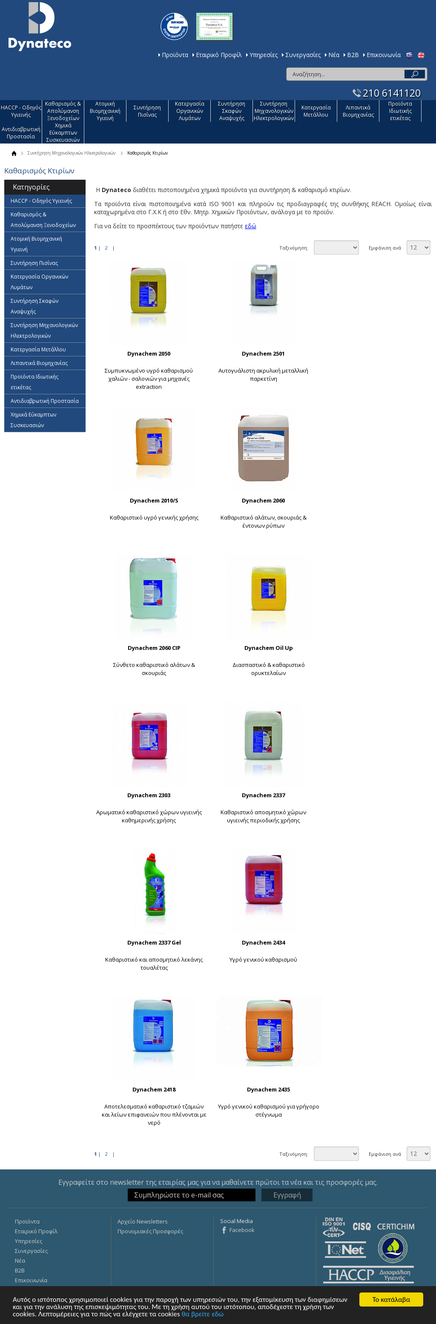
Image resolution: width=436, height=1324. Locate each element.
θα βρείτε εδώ (202, 1314)
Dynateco (40, 26)
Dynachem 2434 (263, 942)
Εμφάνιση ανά (385, 247)
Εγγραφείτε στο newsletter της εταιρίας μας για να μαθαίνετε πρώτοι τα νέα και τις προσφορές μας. (218, 1182)
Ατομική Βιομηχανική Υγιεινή (105, 111)
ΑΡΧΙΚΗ (14, 153)
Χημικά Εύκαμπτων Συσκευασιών (63, 133)
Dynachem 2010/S (154, 500)
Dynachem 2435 (268, 1089)
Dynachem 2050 (148, 353)
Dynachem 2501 (263, 353)
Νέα (333, 55)
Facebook (242, 1230)
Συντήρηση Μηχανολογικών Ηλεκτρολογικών (274, 111)
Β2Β (353, 55)
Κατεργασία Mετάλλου (316, 111)
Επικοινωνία (384, 55)
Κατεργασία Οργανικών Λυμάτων (189, 111)
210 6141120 (392, 93)
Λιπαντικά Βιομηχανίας (358, 111)
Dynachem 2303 (148, 795)
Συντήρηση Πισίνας (147, 111)
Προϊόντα (175, 55)
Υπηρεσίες (264, 55)
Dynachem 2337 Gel (154, 942)
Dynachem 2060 (263, 500)
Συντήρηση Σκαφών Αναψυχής (231, 111)
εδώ (250, 226)
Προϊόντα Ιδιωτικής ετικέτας (400, 111)
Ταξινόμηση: (293, 247)
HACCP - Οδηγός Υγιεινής (21, 111)
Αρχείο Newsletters (143, 1221)
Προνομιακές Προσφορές (150, 1231)
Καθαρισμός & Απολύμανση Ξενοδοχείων (63, 111)
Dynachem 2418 (153, 1089)
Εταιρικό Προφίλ (219, 55)
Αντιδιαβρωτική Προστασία (21, 133)
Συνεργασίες (303, 55)
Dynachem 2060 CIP (154, 648)
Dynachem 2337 (263, 795)
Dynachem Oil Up (268, 648)
